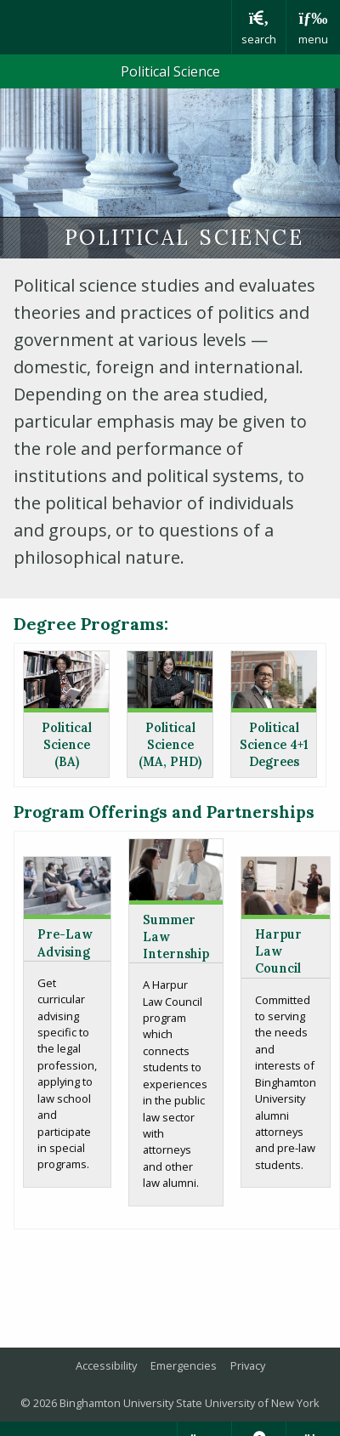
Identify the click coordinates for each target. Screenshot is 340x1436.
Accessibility (106, 1365)
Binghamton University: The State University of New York (115, 27)
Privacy (247, 1365)
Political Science (170, 71)
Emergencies (183, 1365)
